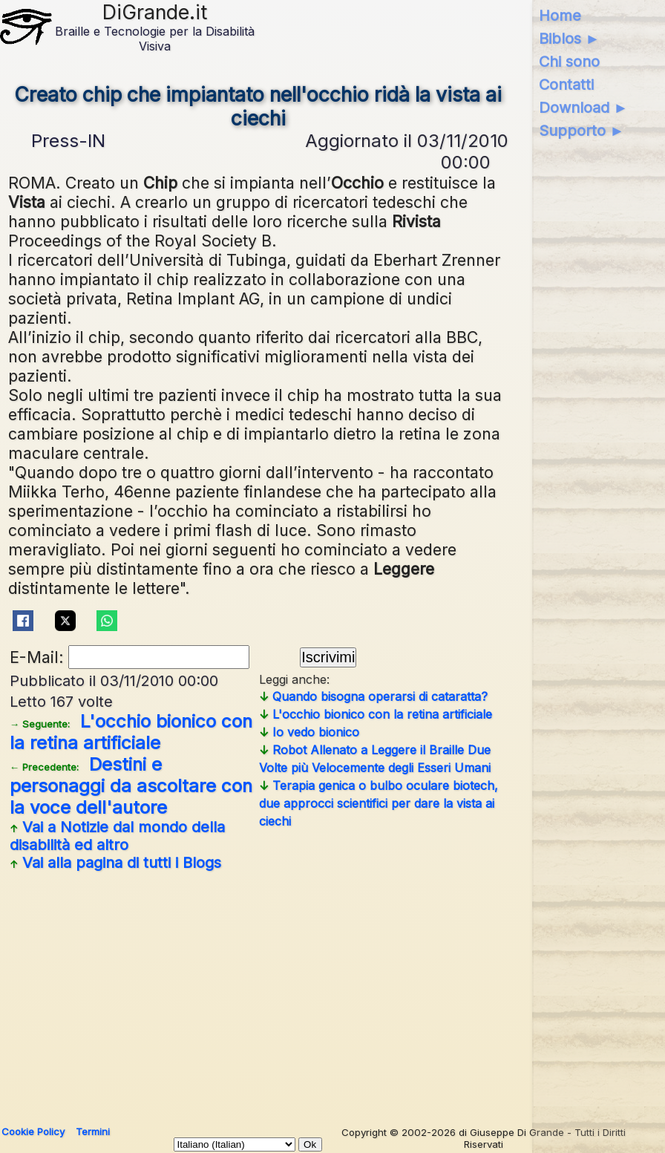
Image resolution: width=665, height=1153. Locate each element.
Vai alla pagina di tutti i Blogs (115, 863)
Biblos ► (569, 39)
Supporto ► (582, 131)
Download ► (584, 108)
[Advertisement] (258, 993)
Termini (93, 1131)
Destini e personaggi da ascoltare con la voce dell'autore (131, 786)
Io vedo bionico (309, 732)
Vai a (117, 836)
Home (560, 16)
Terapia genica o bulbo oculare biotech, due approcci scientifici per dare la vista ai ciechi (378, 803)
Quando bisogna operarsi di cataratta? (373, 696)
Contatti (566, 85)
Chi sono (569, 62)
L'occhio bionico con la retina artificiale (131, 732)
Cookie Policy (33, 1131)
